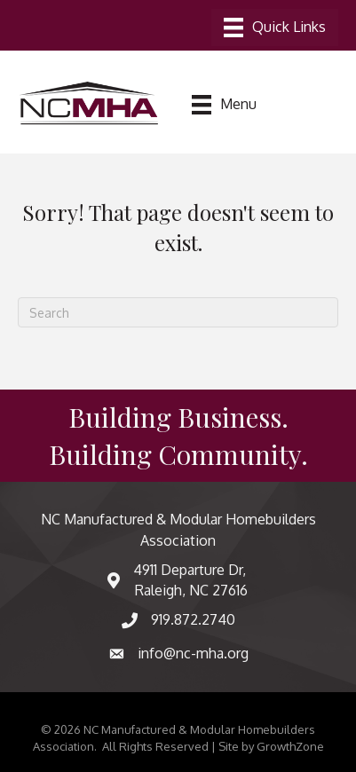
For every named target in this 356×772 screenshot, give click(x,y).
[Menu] (274, 27)
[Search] (178, 312)
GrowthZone (290, 746)
